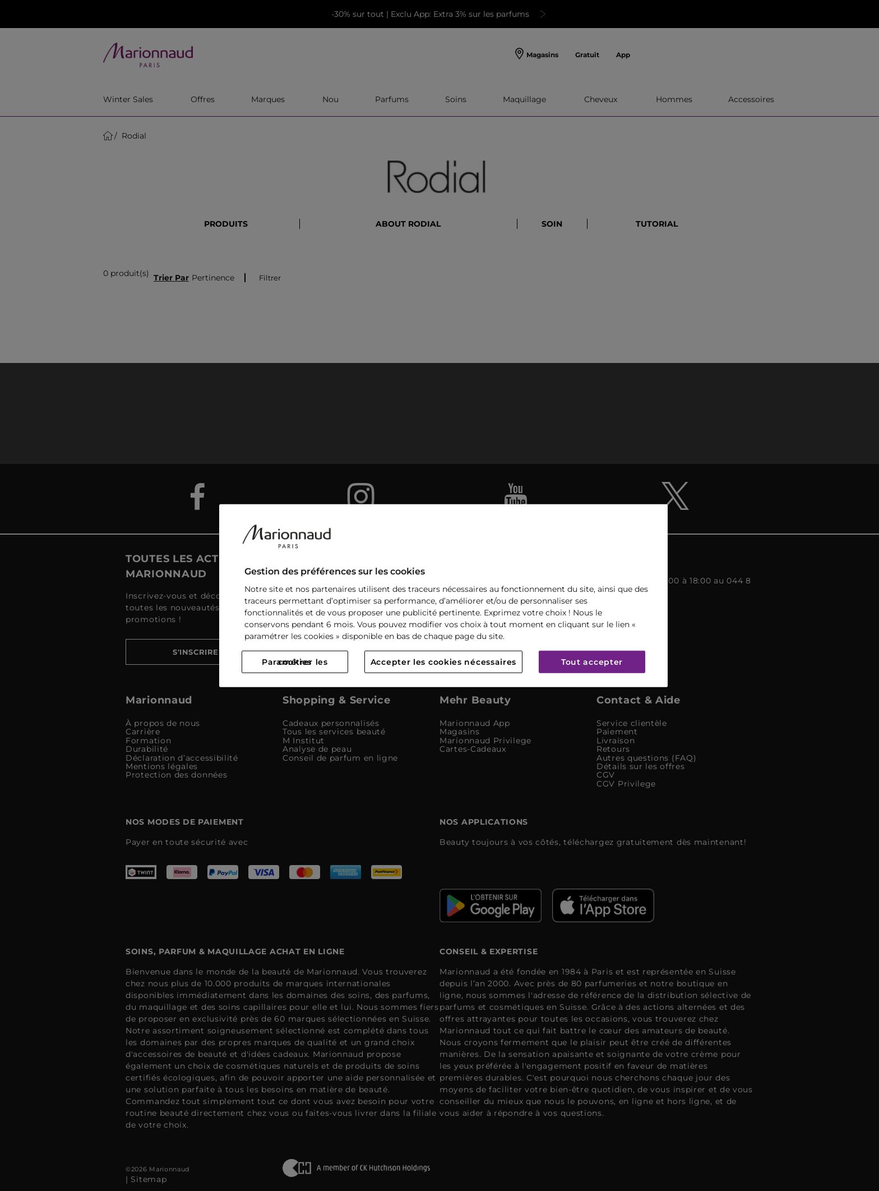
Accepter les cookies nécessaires (443, 662)
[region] (443, 595)
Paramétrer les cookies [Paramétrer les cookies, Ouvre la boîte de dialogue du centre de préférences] (295, 662)
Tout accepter (592, 662)
